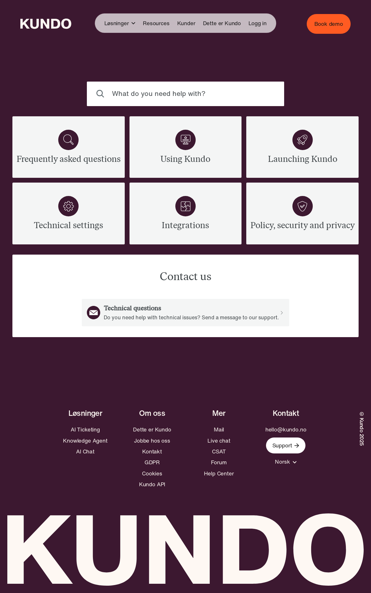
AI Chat (85, 451)
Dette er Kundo (222, 23)
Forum (219, 462)
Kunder (186, 23)
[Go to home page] (45, 24)
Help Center (219, 473)
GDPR (152, 462)
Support (285, 445)
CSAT (219, 451)
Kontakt (152, 451)
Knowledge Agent (85, 441)
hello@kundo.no (285, 429)
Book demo (328, 24)
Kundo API (152, 484)
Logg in (257, 23)
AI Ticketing (85, 429)
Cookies (152, 473)
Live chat (218, 441)
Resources (156, 23)
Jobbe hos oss (152, 441)
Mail (219, 429)
